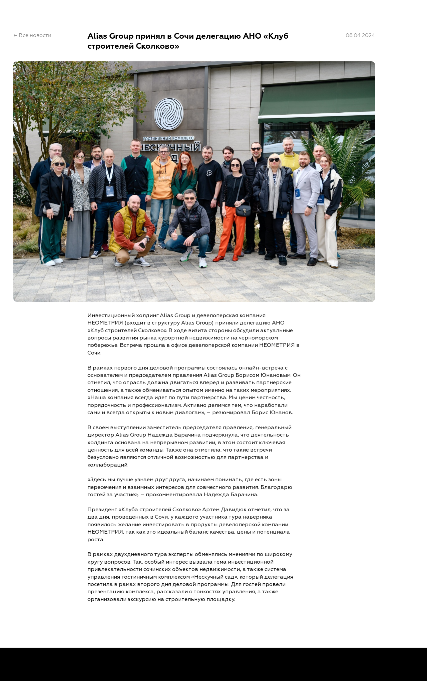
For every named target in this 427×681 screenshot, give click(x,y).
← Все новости (32, 35)
